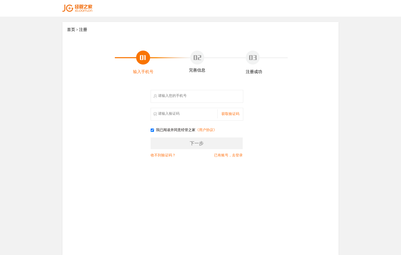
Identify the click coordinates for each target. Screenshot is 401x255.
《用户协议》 (206, 130)
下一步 (197, 143)
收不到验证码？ (163, 155)
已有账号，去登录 (228, 155)
